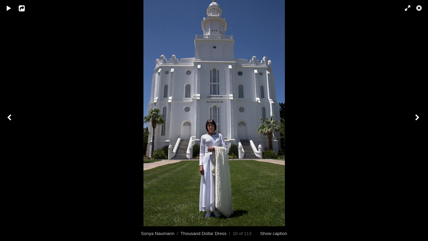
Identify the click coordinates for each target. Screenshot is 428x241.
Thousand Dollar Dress (203, 233)
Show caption (273, 233)
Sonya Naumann (157, 233)
